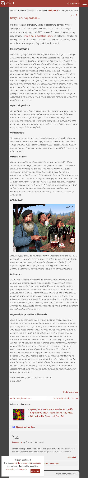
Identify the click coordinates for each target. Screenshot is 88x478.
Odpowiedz (72, 457)
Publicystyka (53, 10)
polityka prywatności (22, 463)
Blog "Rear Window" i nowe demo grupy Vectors (51, 413)
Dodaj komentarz (70, 392)
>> (76, 398)
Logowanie (74, 3)
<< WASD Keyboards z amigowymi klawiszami (21, 398)
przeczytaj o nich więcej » (16, 469)
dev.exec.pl (73, 474)
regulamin (36, 463)
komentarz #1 (17, 442)
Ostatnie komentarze (50, 463)
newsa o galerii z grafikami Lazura (38, 36)
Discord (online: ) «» (25, 427)
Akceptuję (35, 471)
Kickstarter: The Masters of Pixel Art (46, 416)
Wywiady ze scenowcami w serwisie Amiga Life (51, 409)
